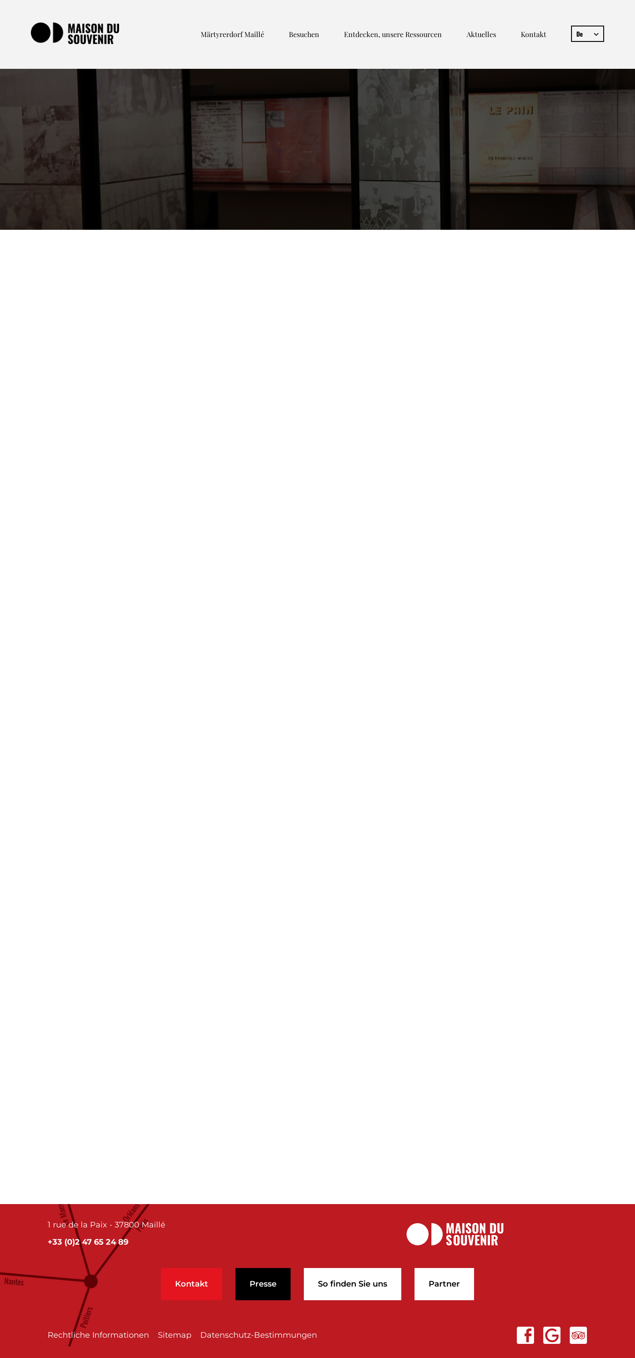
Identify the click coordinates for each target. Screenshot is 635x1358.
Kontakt (533, 34)
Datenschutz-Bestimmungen (258, 1335)
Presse (263, 1284)
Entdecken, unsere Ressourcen (393, 34)
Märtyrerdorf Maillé (232, 34)
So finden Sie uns (352, 1284)
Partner (444, 1284)
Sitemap (174, 1335)
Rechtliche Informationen (98, 1335)
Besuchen (304, 34)
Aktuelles (481, 34)
